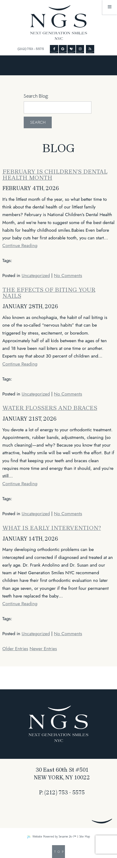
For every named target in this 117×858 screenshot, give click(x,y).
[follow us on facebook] (54, 49)
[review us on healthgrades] (71, 49)
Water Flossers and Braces (49, 407)
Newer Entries (43, 648)
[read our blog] (90, 49)
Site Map (84, 836)
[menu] (109, 7)
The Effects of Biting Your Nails (48, 292)
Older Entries (15, 648)
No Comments (68, 275)
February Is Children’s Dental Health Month (54, 174)
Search (38, 122)
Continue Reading (20, 245)
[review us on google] (63, 49)
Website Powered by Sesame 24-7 (51, 836)
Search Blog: (36, 96)
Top (59, 852)
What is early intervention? (51, 527)
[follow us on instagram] (80, 49)
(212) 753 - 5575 (31, 49)
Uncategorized (36, 275)
